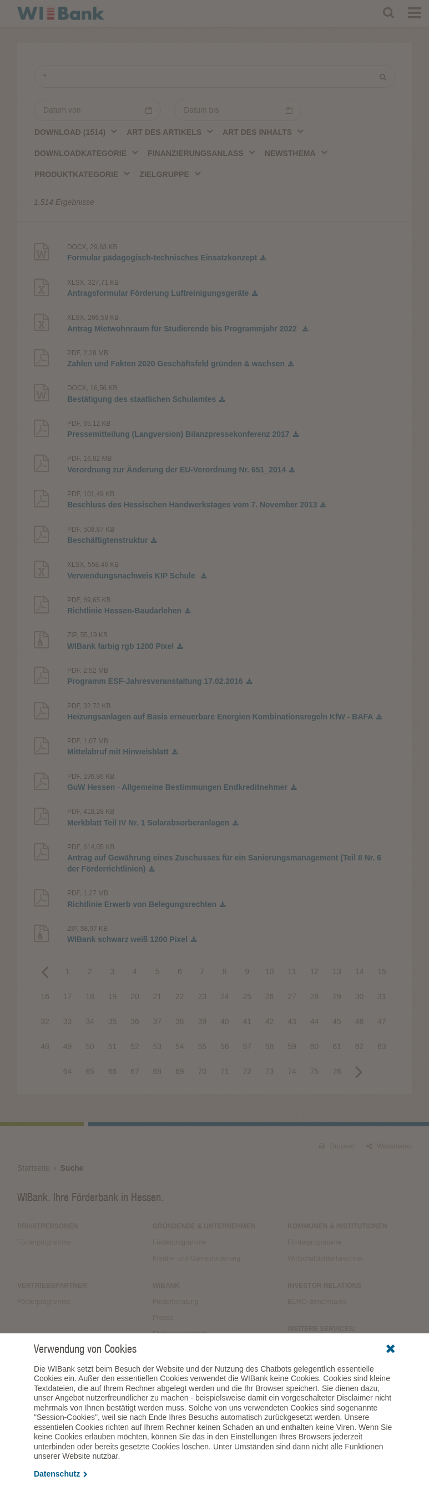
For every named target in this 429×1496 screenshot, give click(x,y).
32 (45, 1021)
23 (202, 996)
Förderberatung (176, 1302)
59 (291, 1046)
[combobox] (76, 131)
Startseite (33, 1167)
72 (247, 1071)
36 (134, 1021)
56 (224, 1046)
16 (45, 996)
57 (247, 1046)
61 (336, 1046)
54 (179, 1046)
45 (336, 1021)
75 (314, 1071)
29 (336, 996)
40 (224, 1021)
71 (224, 1071)
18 (89, 996)
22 (179, 996)
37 (157, 1021)
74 (291, 1071)
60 (314, 1046)
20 (134, 996)
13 (336, 971)
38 (179, 1021)
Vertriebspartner (52, 1286)
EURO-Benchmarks (316, 1302)
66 (112, 1071)
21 (157, 996)
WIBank (166, 1286)
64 (67, 1071)
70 (202, 1071)
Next (359, 1071)
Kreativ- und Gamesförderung (196, 1258)
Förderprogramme (44, 1242)
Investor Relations (324, 1286)
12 (314, 971)
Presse (163, 1318)
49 (67, 1046)
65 (89, 1071)
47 (381, 1021)
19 (112, 996)
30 (359, 996)
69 (179, 1071)
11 (291, 971)
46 (359, 1021)
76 (336, 1071)
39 (202, 1021)
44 (314, 1021)
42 (269, 1021)
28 (314, 996)
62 (359, 1046)
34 (89, 1021)
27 (291, 996)
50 (89, 1046)
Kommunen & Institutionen (337, 1226)
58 (269, 1046)
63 (381, 1046)
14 (359, 971)
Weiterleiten (389, 1146)
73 (269, 1071)
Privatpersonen (47, 1226)
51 (112, 1046)
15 (381, 971)
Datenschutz (61, 1473)
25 (247, 996)
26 (269, 996)
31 (381, 996)
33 (67, 1021)
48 (45, 1046)
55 (202, 1046)
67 (134, 1071)
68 (157, 1071)
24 (224, 996)
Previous (45, 971)
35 (112, 1021)
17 (67, 996)
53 (157, 1046)
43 (291, 1021)
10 (269, 971)
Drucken (337, 1146)
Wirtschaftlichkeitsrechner (325, 1258)
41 (247, 1021)
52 (134, 1046)
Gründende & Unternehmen (204, 1226)
